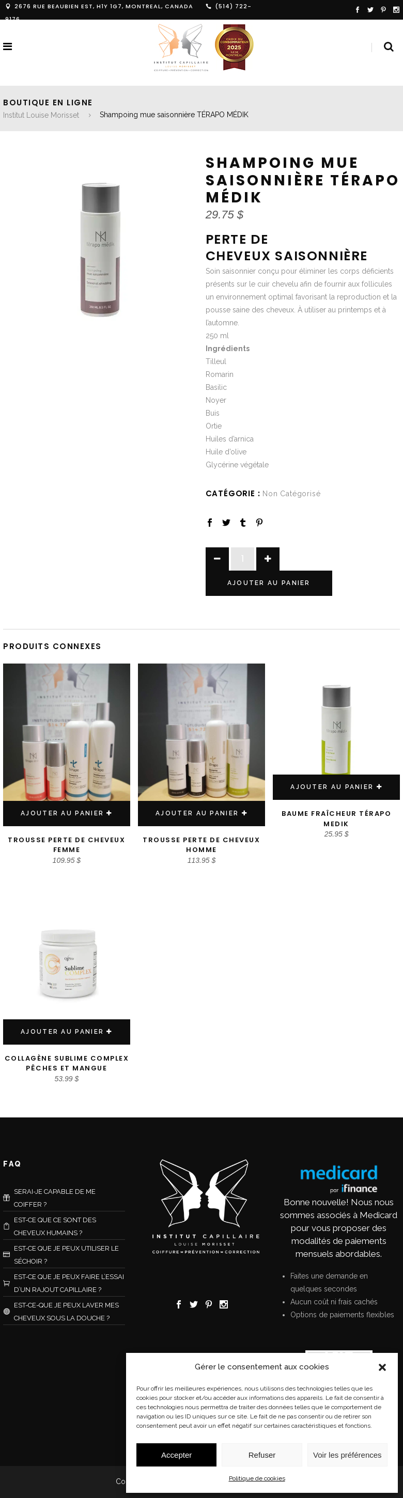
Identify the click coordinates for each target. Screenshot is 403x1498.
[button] (382, 1367)
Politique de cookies (257, 1478)
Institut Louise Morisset (41, 115)
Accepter (176, 1454)
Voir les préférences (347, 1454)
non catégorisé (291, 494)
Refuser (262, 1454)
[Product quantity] (242, 559)
